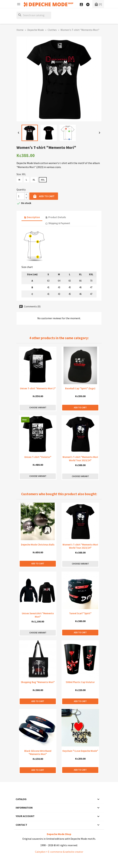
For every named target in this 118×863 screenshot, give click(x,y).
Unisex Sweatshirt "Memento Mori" (38, 615)
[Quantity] (20, 196)
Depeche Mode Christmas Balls (37, 544)
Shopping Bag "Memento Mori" (38, 682)
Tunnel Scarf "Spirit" (80, 613)
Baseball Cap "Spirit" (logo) (80, 388)
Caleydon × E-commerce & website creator (59, 851)
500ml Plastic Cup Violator (80, 682)
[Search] (33, 15)
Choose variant (37, 407)
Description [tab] (32, 217)
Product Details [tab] (55, 217)
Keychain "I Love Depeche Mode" (80, 750)
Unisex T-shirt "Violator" (37, 457)
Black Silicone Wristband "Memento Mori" (37, 752)
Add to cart (43, 196)
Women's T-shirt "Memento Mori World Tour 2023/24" (80, 458)
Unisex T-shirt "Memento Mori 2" (38, 388)
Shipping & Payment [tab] (57, 223)
